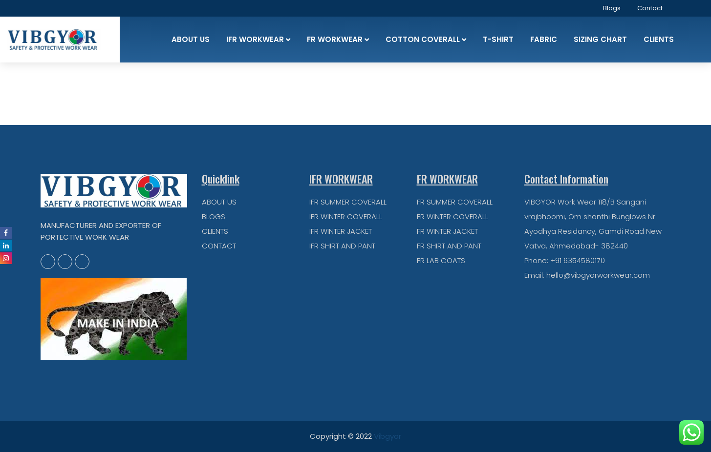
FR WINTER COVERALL (452, 216)
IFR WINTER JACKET (340, 231)
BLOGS (213, 216)
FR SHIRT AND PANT (449, 246)
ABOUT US (219, 202)
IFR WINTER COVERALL (345, 216)
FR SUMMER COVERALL (455, 202)
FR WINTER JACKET (447, 231)
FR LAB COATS (441, 260)
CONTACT (219, 246)
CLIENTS (215, 231)
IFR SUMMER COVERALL (348, 202)
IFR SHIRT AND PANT (342, 246)
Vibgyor (387, 436)
